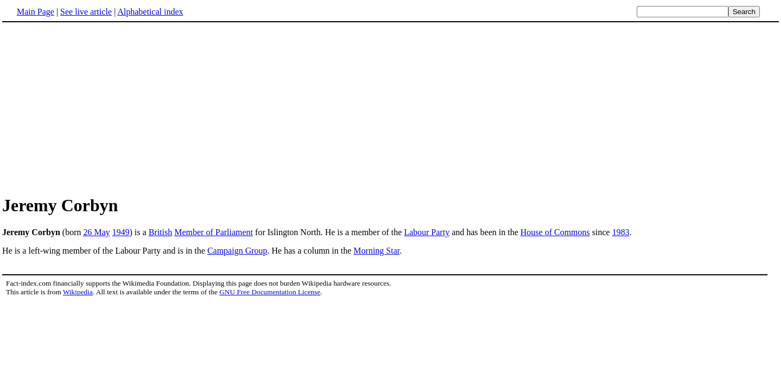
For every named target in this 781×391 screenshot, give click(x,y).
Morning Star (377, 250)
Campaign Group (237, 250)
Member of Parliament (213, 232)
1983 (620, 232)
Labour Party (427, 232)
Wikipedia (78, 292)
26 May (96, 232)
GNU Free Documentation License (269, 292)
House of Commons (555, 232)
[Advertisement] (390, 108)
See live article (86, 11)
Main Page (35, 11)
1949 (121, 232)
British (160, 232)
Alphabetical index (150, 11)
